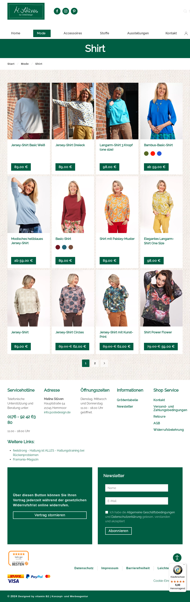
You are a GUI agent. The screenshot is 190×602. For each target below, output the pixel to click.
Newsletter (125, 406)
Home (15, 33)
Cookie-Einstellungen (168, 581)
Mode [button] (41, 33)
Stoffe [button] (104, 33)
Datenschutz (84, 568)
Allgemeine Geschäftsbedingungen (151, 512)
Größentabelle (127, 400)
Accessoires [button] (73, 33)
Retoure (159, 416)
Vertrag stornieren (50, 515)
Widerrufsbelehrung (168, 430)
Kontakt (171, 33)
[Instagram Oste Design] (65, 11)
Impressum (109, 568)
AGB (156, 423)
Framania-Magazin (25, 459)
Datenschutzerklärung (126, 517)
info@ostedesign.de (57, 412)
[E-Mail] (136, 501)
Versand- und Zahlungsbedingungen (168, 408)
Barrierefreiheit (138, 568)
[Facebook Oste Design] (57, 11)
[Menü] (184, 565)
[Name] (136, 488)
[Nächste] (104, 363)
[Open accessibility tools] (177, 557)
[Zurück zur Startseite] (26, 11)
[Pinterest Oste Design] (74, 11)
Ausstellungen (138, 33)
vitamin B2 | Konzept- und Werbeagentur (61, 596)
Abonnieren (118, 531)
